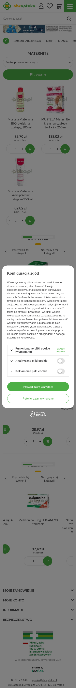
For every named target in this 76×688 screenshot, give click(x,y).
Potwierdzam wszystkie (38, 386)
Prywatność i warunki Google (43, 311)
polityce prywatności (34, 304)
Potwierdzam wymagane (38, 398)
